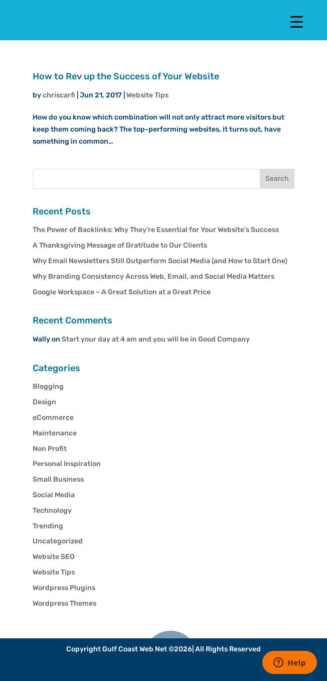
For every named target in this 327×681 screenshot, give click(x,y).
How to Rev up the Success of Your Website (126, 76)
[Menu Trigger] (296, 21)
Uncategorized (58, 541)
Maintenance (55, 433)
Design (44, 402)
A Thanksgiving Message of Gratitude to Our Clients (120, 245)
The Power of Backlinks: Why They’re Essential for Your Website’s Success (156, 229)
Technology (52, 510)
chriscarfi (59, 95)
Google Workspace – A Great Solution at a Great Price (122, 292)
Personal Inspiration (67, 464)
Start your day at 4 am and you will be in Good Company (156, 339)
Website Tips (147, 95)
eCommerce (53, 417)
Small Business (58, 479)
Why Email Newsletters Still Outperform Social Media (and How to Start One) (160, 261)
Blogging (48, 386)
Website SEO (54, 556)
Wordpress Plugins (64, 588)
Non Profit (50, 448)
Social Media (54, 495)
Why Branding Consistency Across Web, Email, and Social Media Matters (153, 276)
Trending (48, 526)
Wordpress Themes (64, 603)
